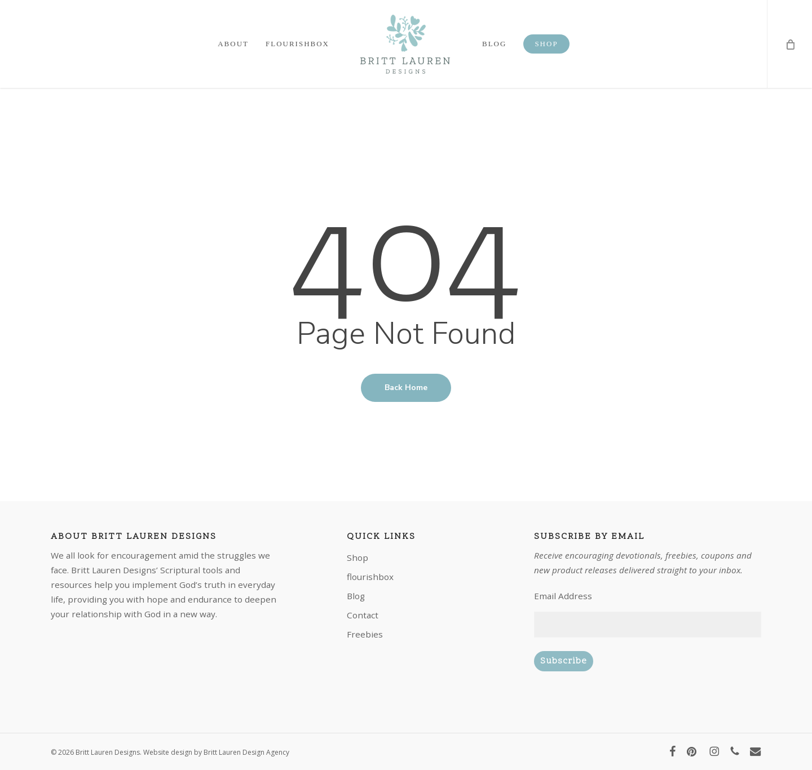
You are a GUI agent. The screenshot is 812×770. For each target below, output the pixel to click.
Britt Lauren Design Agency (246, 752)
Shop (357, 557)
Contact (362, 615)
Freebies (365, 634)
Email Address (563, 595)
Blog (356, 595)
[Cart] (789, 44)
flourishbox (370, 576)
